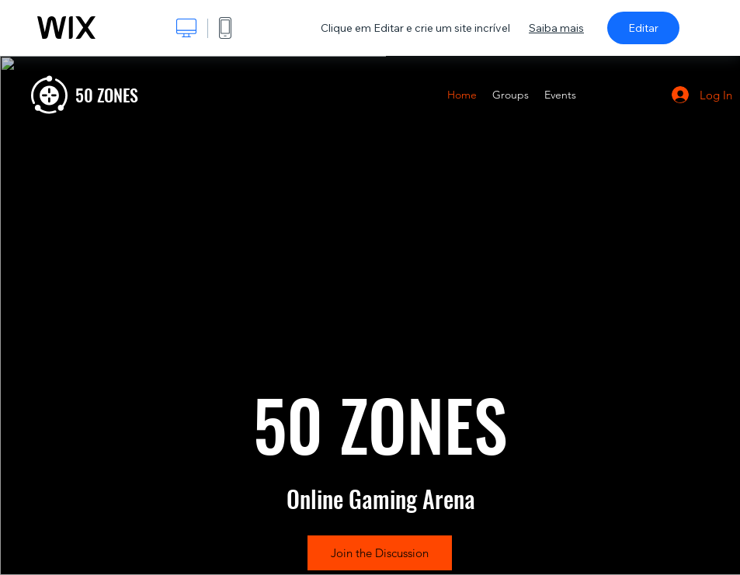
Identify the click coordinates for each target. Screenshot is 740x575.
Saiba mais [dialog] (556, 28)
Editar (643, 28)
